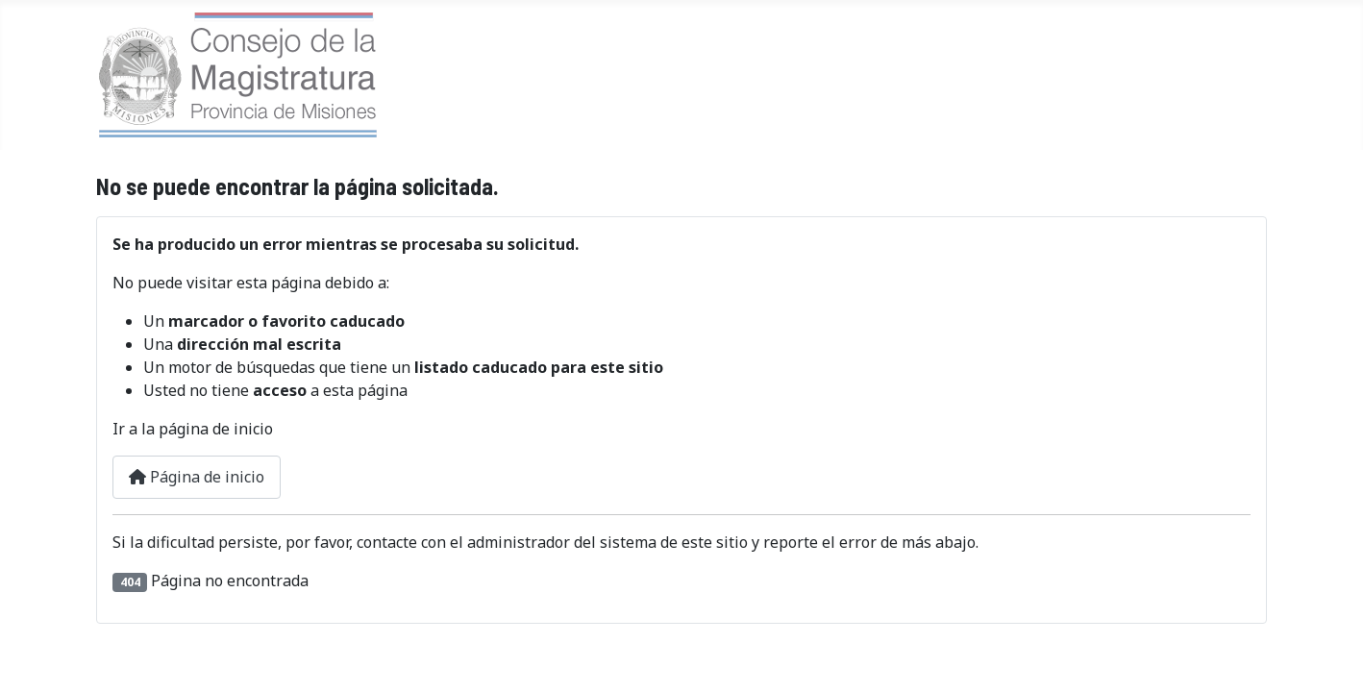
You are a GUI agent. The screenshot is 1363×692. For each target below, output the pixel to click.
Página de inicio (196, 476)
